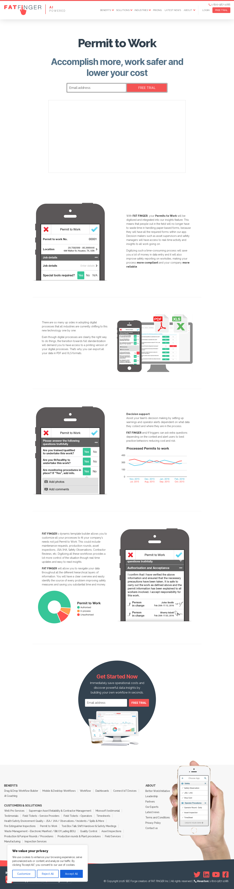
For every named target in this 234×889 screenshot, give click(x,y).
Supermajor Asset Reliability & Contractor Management (60, 810)
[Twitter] (197, 874)
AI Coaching (10, 795)
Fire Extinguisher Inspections (20, 826)
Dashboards (102, 790)
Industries (141, 10)
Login (206, 10)
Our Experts (151, 806)
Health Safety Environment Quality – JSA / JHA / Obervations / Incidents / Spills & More (54, 821)
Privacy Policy (153, 822)
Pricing (157, 10)
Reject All (48, 873)
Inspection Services (35, 841)
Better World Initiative (157, 791)
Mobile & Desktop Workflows (59, 790)
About (188, 10)
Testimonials (11, 815)
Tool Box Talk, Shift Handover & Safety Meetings (88, 826)
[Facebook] (225, 874)
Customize (24, 873)
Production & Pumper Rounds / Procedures (28, 836)
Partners (150, 801)
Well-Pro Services (14, 810)
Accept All (71, 873)
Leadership (151, 796)
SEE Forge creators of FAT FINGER (145, 881)
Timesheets (103, 815)
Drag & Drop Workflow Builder (21, 790)
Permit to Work (48, 826)
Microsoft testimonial (108, 810)
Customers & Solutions (23, 805)
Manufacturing (12, 841)
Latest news (173, 10)
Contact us (151, 828)
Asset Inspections (111, 831)
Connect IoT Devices (124, 790)
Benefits (105, 10)
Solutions (123, 10)
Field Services (113, 836)
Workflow (85, 790)
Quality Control (88, 831)
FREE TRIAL (221, 10)
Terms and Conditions (157, 817)
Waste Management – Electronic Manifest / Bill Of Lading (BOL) (40, 831)
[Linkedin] (206, 874)
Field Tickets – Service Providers (41, 815)
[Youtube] (216, 874)
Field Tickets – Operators (78, 815)
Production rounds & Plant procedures (79, 836)
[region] (47, 863)
